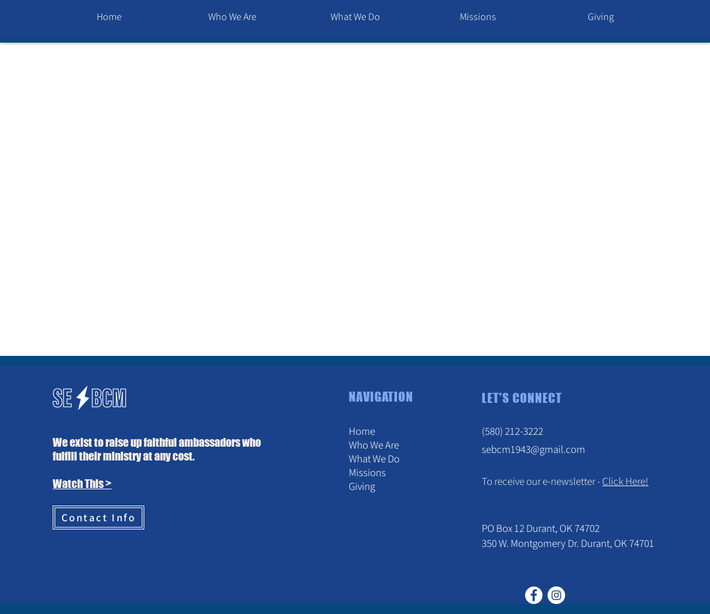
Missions (367, 472)
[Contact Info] (98, 517)
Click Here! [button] (625, 481)
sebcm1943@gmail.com (533, 449)
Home (362, 431)
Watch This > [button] (82, 484)
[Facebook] (534, 595)
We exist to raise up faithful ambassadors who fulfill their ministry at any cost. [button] (157, 449)
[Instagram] (556, 595)
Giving (362, 486)
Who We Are (374, 445)
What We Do (374, 459)
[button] (232, 17)
